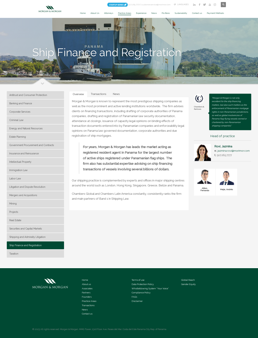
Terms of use (138, 280)
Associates (87, 288)
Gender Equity (188, 284)
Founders (87, 297)
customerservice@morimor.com (156, 4)
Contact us (87, 313)
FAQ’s (134, 297)
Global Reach (188, 280)
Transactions (88, 305)
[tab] (78, 94)
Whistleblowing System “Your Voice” (150, 288)
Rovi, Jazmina (223, 146)
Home (85, 280)
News (85, 309)
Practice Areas (89, 301)
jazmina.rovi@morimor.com (234, 150)
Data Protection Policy (143, 284)
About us (86, 284)
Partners (86, 292)
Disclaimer (137, 301)
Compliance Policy (141, 292)
